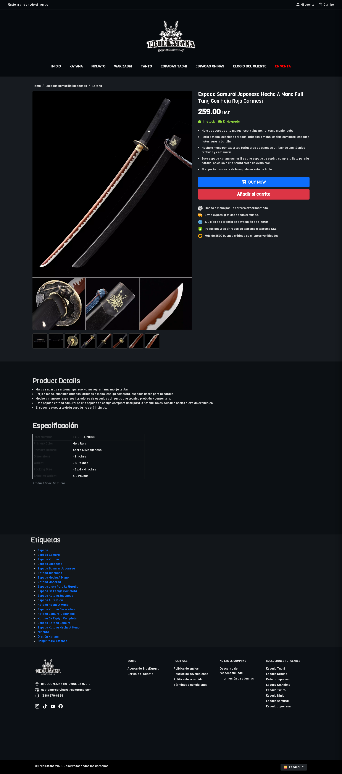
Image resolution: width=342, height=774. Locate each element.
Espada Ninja (275, 696)
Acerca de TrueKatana (143, 669)
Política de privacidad (189, 679)
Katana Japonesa (50, 573)
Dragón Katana (48, 637)
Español (292, 767)
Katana (97, 86)
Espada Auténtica (50, 600)
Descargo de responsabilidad (231, 671)
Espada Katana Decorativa (56, 609)
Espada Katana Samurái (54, 623)
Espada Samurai (49, 555)
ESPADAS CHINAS (209, 66)
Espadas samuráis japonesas (66, 86)
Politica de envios (186, 669)
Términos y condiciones (190, 685)
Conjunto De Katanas (52, 641)
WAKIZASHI (123, 66)
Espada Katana (48, 559)
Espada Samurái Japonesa (56, 568)
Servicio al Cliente (140, 674)
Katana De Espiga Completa (57, 618)
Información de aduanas (237, 678)
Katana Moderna (49, 582)
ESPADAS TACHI (174, 66)
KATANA (76, 66)
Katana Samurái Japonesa (56, 614)
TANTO (146, 66)
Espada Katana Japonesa (55, 596)
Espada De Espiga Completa (57, 591)
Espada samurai (277, 701)
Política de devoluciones (191, 674)
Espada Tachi (275, 669)
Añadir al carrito (253, 194)
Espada (43, 550)
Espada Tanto (276, 690)
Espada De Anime (278, 685)
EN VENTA (283, 66)
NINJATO (98, 66)
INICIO (56, 66)
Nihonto (43, 632)
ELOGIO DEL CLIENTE (249, 66)
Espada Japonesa (50, 564)
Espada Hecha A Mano (53, 578)
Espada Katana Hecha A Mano (58, 627)
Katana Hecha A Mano (53, 605)
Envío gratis (229, 122)
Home (36, 86)
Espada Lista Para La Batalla (58, 587)
